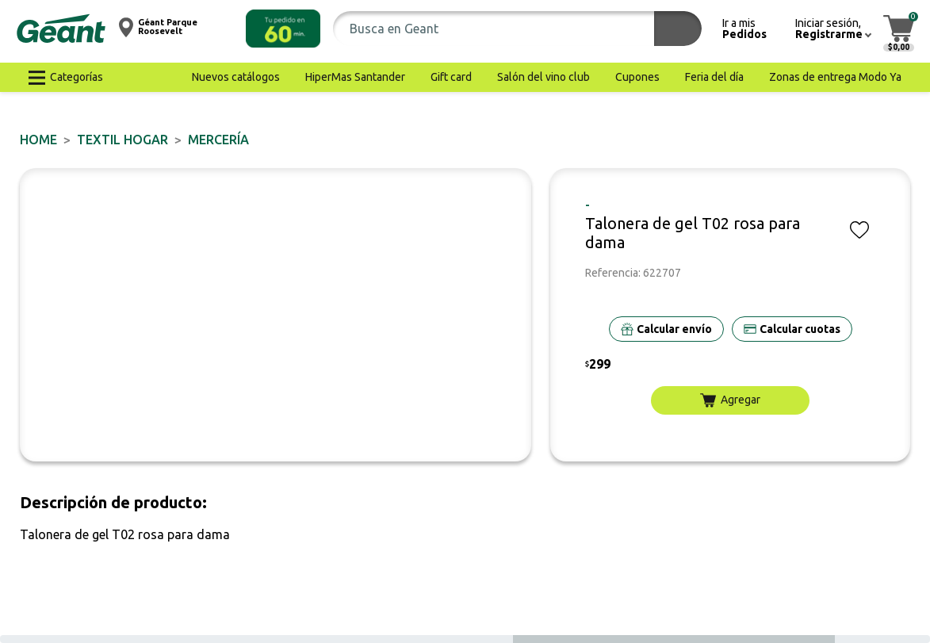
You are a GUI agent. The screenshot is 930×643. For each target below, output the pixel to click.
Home (38, 139)
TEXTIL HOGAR (122, 139)
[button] (283, 29)
